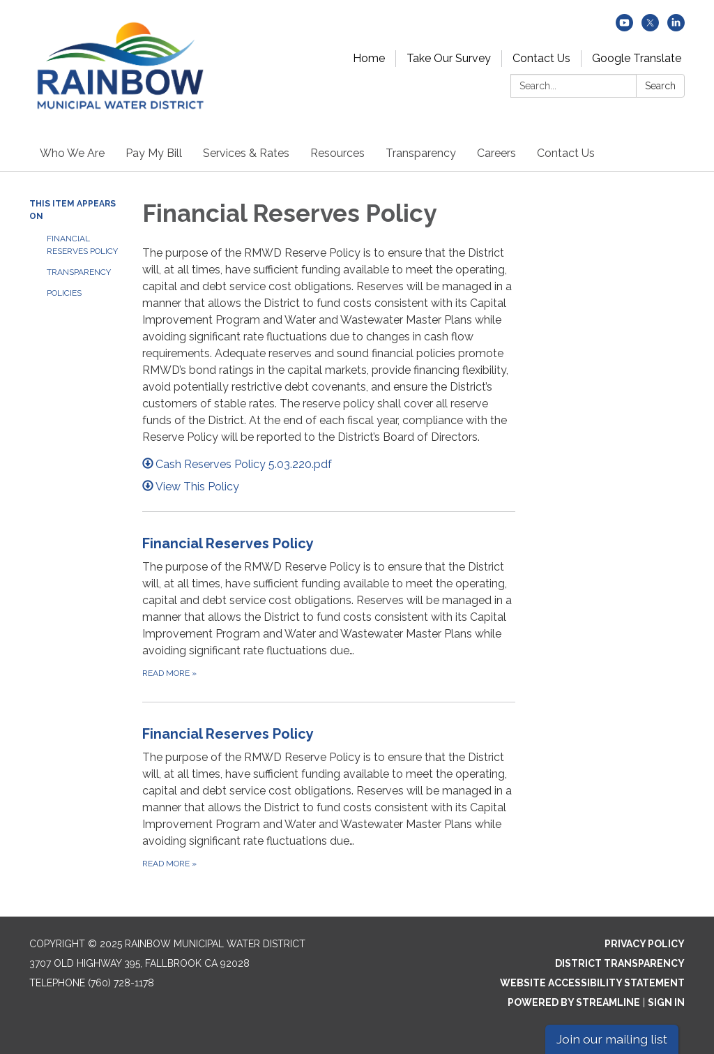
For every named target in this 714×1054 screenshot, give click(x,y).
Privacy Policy (645, 943)
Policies (64, 293)
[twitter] (650, 27)
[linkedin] (676, 27)
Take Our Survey (449, 58)
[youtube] (624, 27)
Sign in (666, 1002)
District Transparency (620, 963)
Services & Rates (246, 153)
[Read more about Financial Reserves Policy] (329, 606)
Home (369, 58)
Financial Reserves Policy (82, 245)
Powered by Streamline (574, 1002)
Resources (337, 153)
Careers (496, 153)
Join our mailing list (611, 1039)
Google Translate (636, 58)
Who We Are (72, 153)
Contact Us (541, 58)
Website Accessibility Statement (592, 982)
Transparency (421, 153)
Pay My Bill (154, 153)
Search (660, 85)
